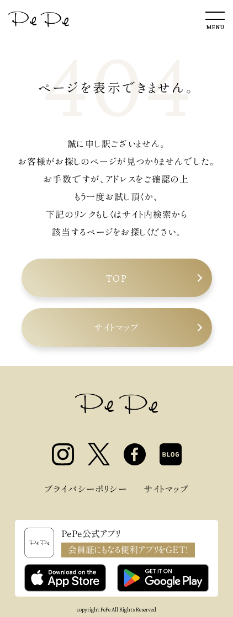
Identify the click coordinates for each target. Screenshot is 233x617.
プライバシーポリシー (85, 489)
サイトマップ (116, 327)
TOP (117, 278)
